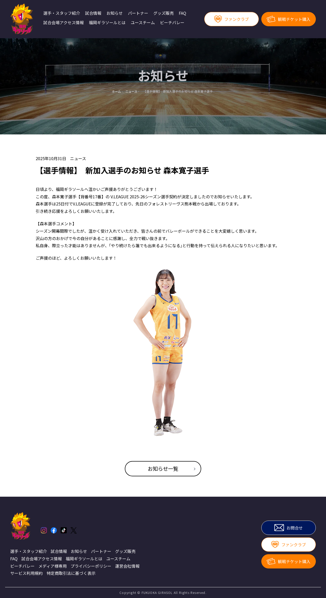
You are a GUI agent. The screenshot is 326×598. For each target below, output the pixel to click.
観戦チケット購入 (288, 19)
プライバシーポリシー (91, 566)
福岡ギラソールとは (107, 22)
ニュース (78, 158)
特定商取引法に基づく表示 (71, 573)
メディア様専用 (52, 566)
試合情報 (93, 13)
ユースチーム (143, 22)
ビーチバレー (172, 22)
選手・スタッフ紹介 (61, 13)
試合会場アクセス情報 (63, 22)
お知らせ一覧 (163, 468)
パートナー (138, 13)
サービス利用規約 (26, 573)
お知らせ (114, 13)
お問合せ (288, 527)
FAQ (182, 13)
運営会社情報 (127, 566)
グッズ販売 (163, 13)
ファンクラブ (231, 19)
